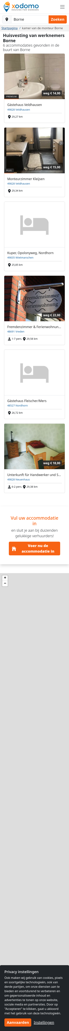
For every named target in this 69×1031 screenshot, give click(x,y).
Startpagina (9, 28)
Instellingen (44, 1022)
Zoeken (57, 19)
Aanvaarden (18, 1022)
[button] (5, 578)
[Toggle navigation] (62, 7)
